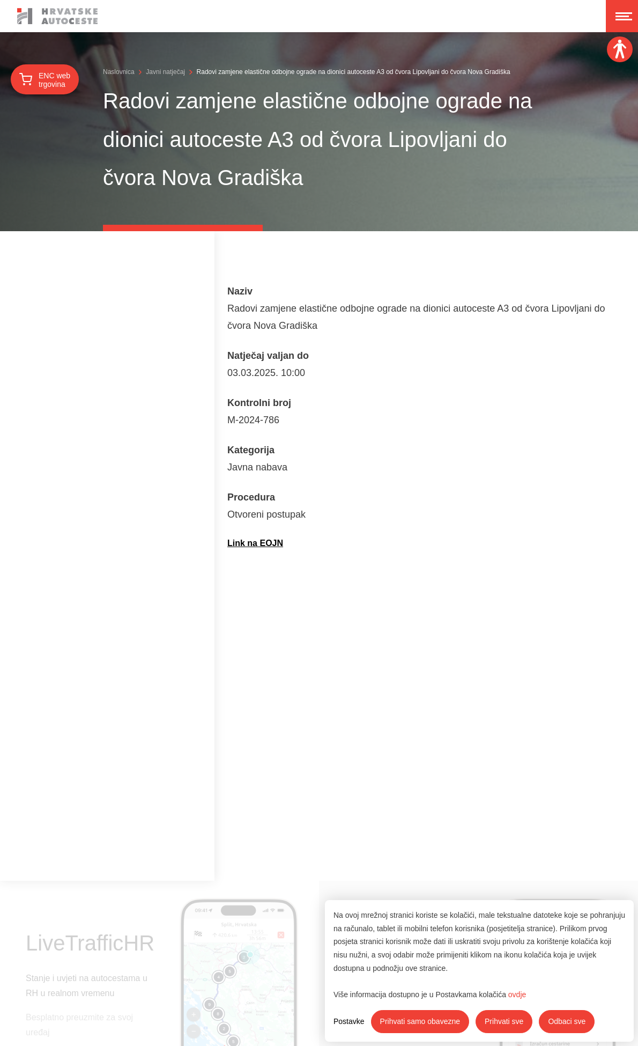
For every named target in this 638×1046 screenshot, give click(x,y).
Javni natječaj (165, 72)
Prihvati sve (504, 1021)
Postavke (349, 1021)
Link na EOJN (255, 543)
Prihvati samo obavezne (420, 1021)
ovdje (517, 994)
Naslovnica (119, 72)
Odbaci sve (566, 1021)
